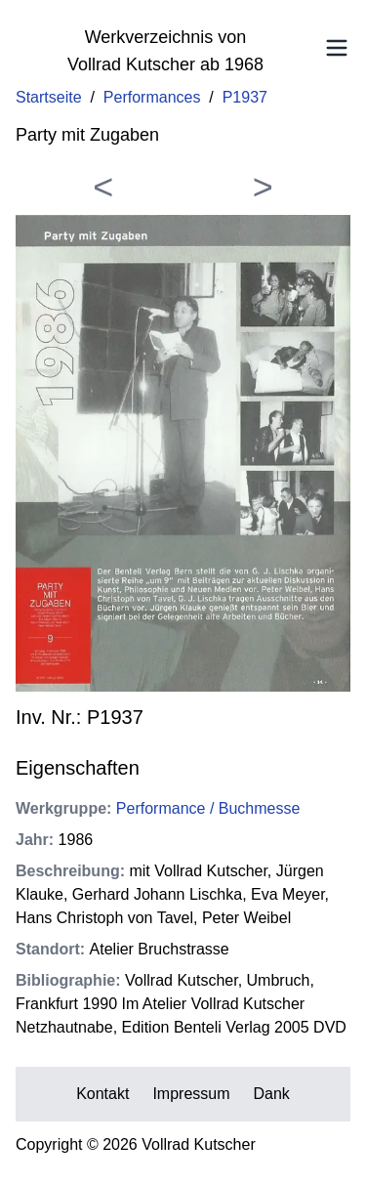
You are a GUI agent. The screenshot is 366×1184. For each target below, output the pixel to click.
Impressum (190, 1093)
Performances (152, 97)
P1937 (245, 97)
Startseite (49, 97)
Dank (272, 1093)
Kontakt (102, 1093)
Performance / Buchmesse (208, 808)
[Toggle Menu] (336, 48)
